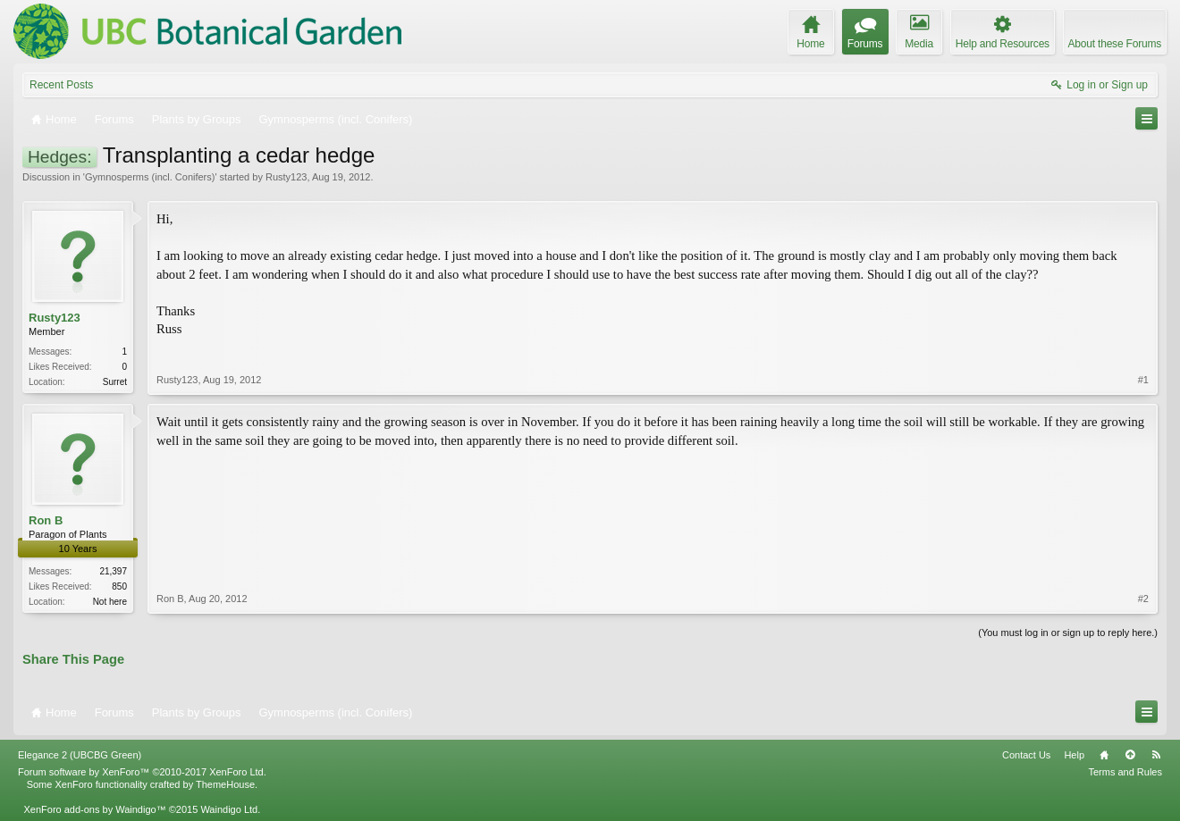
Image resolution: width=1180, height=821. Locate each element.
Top (1130, 755)
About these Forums (1114, 44)
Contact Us (1026, 755)
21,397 (113, 571)
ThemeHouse (225, 784)
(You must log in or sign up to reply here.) (1068, 632)
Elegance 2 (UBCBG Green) (79, 755)
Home (1104, 755)
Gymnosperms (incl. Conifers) (150, 177)
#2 (1143, 598)
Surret (115, 382)
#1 (1143, 379)
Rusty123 (286, 177)
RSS (1156, 755)
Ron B (46, 520)
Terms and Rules (1125, 772)
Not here (110, 602)
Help (1074, 755)
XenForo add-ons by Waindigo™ (94, 809)
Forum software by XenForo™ (142, 772)
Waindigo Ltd (228, 809)
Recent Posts (61, 85)
